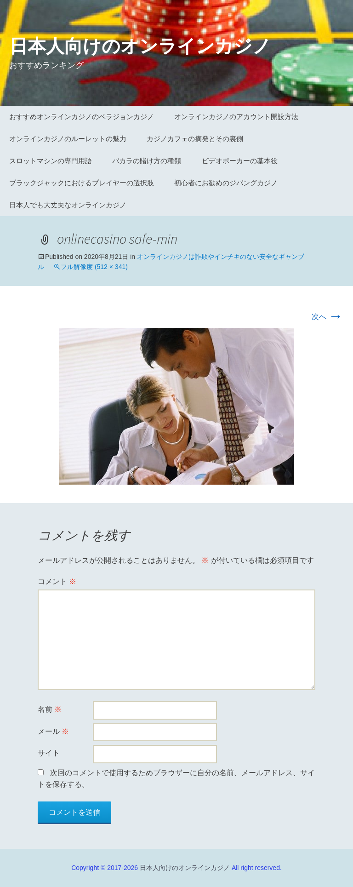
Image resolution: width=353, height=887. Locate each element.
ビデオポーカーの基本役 (240, 161)
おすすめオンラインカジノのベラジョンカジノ (81, 116)
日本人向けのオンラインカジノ (185, 867)
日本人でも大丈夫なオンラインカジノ (67, 205)
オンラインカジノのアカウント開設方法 (236, 116)
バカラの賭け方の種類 (146, 161)
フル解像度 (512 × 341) (94, 266)
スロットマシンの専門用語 (50, 161)
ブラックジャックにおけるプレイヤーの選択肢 (81, 183)
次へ (327, 316)
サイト (49, 753)
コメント (57, 581)
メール (53, 731)
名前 (50, 709)
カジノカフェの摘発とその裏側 (195, 139)
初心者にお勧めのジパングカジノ (226, 183)
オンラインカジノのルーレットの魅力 (67, 139)
